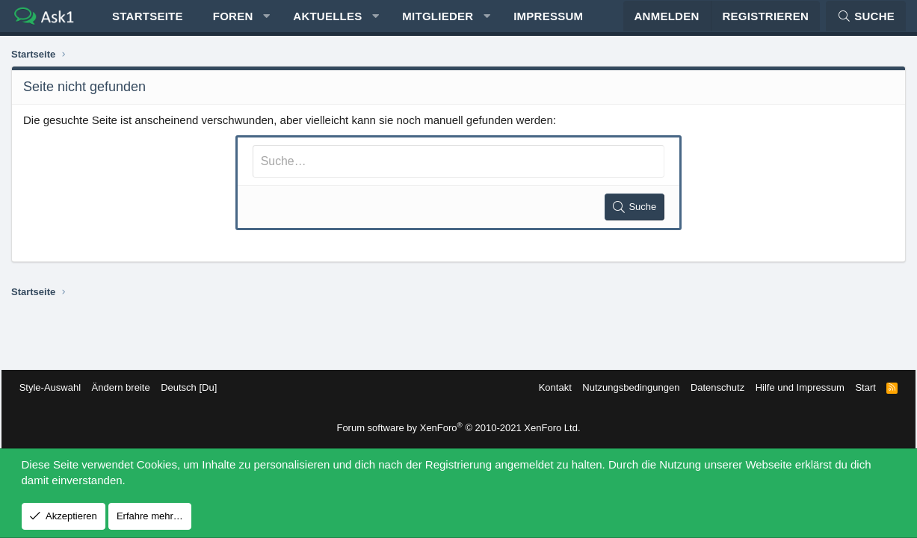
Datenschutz (708, 387)
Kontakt (544, 387)
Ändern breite (131, 387)
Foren (233, 22)
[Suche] (866, 22)
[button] (266, 22)
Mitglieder (437, 22)
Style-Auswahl (59, 387)
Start (855, 387)
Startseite (147, 22)
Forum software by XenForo (458, 427)
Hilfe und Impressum (789, 387)
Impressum (548, 22)
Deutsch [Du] (198, 387)
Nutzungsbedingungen (621, 387)
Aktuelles (327, 22)
